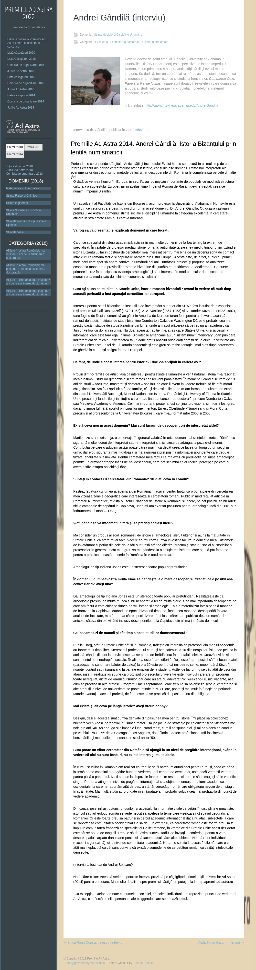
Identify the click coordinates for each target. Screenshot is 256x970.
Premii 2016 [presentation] (33, 147)
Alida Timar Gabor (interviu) (221, 942)
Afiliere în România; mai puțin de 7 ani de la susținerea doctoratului (28, 292)
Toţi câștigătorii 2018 (19, 166)
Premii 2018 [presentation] (15, 147)
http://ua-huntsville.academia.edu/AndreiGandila (181, 105)
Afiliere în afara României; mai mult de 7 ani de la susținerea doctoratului (25, 254)
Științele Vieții (15, 232)
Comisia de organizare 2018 (25, 65)
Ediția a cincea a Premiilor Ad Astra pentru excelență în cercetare (26, 43)
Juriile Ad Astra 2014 (20, 107)
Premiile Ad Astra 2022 (29, 12)
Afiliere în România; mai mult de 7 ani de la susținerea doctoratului (28, 281)
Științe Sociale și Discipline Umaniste (118, 34)
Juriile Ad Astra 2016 (20, 89)
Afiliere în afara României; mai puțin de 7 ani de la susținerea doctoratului (25, 268)
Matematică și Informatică (23, 188)
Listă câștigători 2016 (21, 77)
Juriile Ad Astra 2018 (20, 71)
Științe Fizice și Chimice (21, 195)
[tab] (15, 147)
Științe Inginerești (17, 203)
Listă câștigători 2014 (21, 95)
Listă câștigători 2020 (21, 52)
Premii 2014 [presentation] (15, 154)
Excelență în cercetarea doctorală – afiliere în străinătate (131, 42)
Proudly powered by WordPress (84, 963)
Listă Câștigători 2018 (21, 59)
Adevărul (141, 130)
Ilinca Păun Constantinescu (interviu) (94, 942)
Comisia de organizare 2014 (25, 101)
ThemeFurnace (143, 963)
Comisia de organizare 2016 (25, 83)
